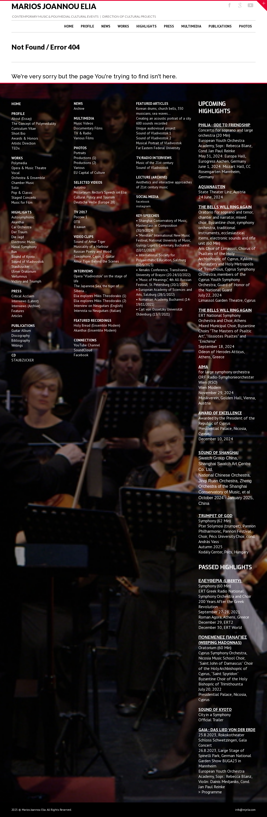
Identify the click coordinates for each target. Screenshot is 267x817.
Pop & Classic (21, 192)
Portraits (80, 152)
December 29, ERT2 (215, 622)
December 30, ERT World (220, 627)
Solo (15, 187)
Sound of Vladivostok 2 (153, 138)
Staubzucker (20, 266)
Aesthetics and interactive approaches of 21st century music (164, 184)
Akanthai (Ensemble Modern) (95, 330)
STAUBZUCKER (22, 360)
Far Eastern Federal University (158, 148)
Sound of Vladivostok (27, 261)
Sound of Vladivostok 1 (153, 133)
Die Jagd (17, 237)
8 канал (79, 226)
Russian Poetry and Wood (92, 251)
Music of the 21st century (154, 162)
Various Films (84, 138)
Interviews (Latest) (25, 301)
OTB (77, 221)
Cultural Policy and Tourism (94, 197)
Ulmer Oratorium (23, 271)
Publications (220, 26)
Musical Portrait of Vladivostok (159, 143)
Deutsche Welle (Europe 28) (94, 202)
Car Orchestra (21, 227)
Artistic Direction (23, 143)
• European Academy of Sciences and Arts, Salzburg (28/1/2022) (164, 292)
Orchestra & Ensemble (28, 177)
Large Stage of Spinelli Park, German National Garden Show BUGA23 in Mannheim (224, 758)
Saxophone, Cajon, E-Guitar (94, 256)
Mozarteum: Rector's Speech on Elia (100, 192)
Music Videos (83, 123)
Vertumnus (19, 276)
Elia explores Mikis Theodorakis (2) (100, 300)
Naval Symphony (24, 246)
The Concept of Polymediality (33, 123)
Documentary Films (88, 128)
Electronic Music (23, 241)
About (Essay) (21, 118)
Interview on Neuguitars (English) (98, 305)
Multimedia (191, 26)
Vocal (15, 172)
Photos (245, 26)
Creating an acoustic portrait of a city (163, 118)
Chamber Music (22, 182)
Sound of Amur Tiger (89, 241)
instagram (143, 206)
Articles (16, 315)
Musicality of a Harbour (91, 246)
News (105, 26)
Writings (17, 345)
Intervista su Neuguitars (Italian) (97, 310)
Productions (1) (85, 157)
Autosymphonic (22, 217)
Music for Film (21, 202)
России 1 (81, 217)
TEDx (15, 148)
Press (169, 26)
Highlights (146, 26)
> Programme (210, 791)
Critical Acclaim (22, 296)
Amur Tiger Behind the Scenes (96, 261)
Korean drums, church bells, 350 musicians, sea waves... (159, 111)
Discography (20, 335)
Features (17, 310)
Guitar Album (21, 330)
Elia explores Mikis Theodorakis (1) (100, 295)
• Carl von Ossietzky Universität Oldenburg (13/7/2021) (159, 312)
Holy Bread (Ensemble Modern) (97, 325)
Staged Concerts (23, 197)
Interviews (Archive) (25, 306)
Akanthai (17, 222)
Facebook (81, 355)
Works (123, 26)
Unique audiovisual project (155, 128)
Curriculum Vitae (23, 128)
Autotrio (80, 187)
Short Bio (18, 133)
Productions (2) (85, 162)
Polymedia (19, 163)
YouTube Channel (87, 345)
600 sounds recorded (151, 123)
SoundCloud (83, 350)
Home (69, 26)
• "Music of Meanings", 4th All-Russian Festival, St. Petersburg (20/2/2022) (163, 282)
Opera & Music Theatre (28, 168)
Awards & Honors (24, 138)
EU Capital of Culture (89, 172)
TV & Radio (82, 133)
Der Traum (19, 232)
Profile (87, 26)
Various (79, 167)
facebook (142, 201)
